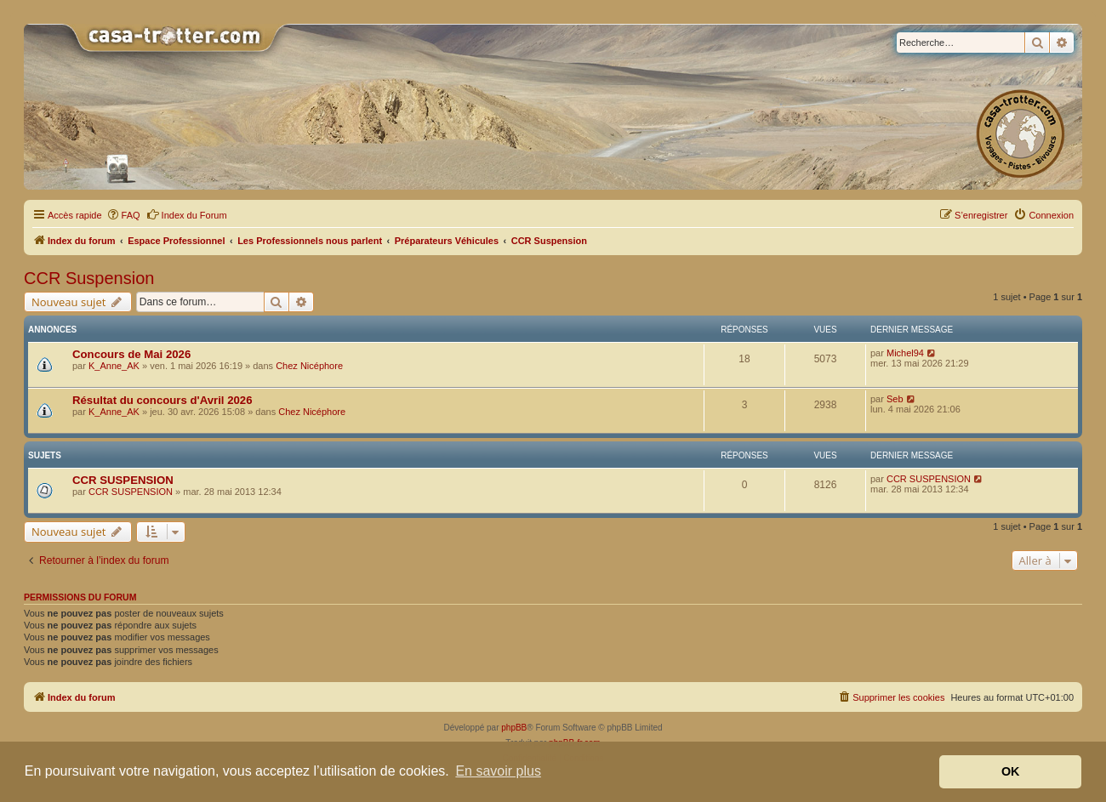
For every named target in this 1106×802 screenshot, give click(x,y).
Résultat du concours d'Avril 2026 (162, 400)
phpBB (514, 727)
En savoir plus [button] (498, 771)
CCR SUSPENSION (123, 480)
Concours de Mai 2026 (131, 354)
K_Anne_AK (114, 366)
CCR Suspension (89, 278)
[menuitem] (123, 215)
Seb (895, 399)
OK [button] (1010, 771)
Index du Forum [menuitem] (186, 214)
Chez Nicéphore (309, 366)
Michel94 (905, 353)
